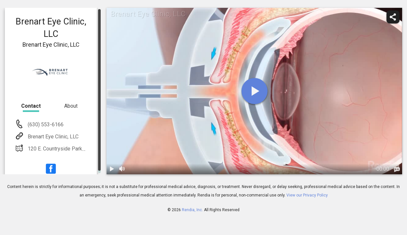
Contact (31, 106)
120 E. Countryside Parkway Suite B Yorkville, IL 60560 (89, 149)
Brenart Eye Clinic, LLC (52, 136)
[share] (393, 17)
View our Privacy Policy (307, 195)
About (71, 106)
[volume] (122, 169)
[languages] (397, 169)
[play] (254, 91)
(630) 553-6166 (45, 124)
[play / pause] (112, 169)
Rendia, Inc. (192, 210)
